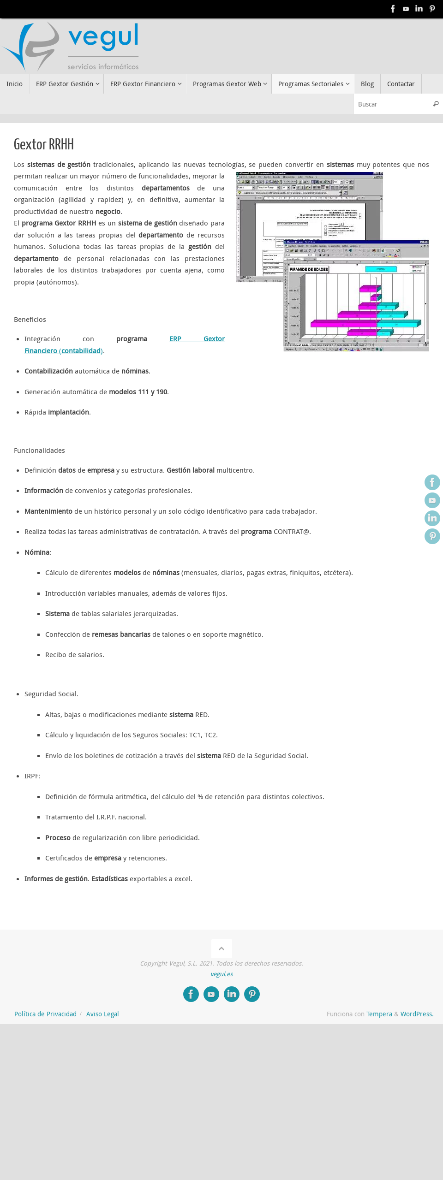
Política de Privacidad (45, 1014)
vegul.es (221, 974)
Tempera (379, 1014)
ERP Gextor (197, 338)
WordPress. (417, 1014)
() (81, 350)
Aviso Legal (102, 1014)
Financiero (41, 350)
